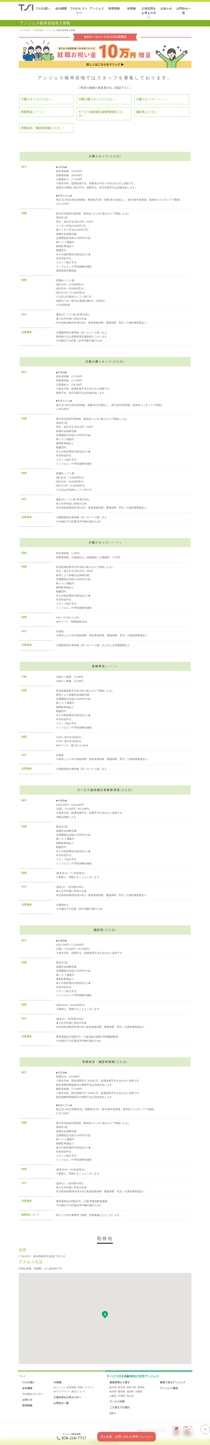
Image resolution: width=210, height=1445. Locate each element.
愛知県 (121, 1391)
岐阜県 (113, 1391)
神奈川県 (131, 1387)
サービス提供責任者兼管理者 (100, 113)
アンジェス (96, 8)
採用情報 (114, 8)
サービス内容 (117, 1401)
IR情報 (131, 8)
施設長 (145, 112)
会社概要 (61, 8)
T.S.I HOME (25, 30)
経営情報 (71, 1387)
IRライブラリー (61, 1391)
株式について (78, 1391)
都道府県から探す (119, 1382)
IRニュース (59, 1387)
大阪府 (113, 1396)
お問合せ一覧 (183, 10)
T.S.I (22, 1376)
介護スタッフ (35, 99)
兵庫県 (121, 1396)
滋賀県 (130, 1391)
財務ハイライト (86, 1387)
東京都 (121, 1387)
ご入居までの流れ (119, 1407)
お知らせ (166, 8)
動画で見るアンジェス (172, 1382)
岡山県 (130, 1396)
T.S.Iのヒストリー (78, 10)
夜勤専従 (32, 112)
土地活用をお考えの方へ (148, 13)
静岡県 (141, 1387)
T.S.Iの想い (43, 8)
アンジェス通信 (169, 1388)
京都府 (138, 1391)
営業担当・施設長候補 (41, 128)
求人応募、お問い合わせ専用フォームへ (126, 1436)
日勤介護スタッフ (95, 99)
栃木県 (113, 1387)
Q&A (112, 1413)
